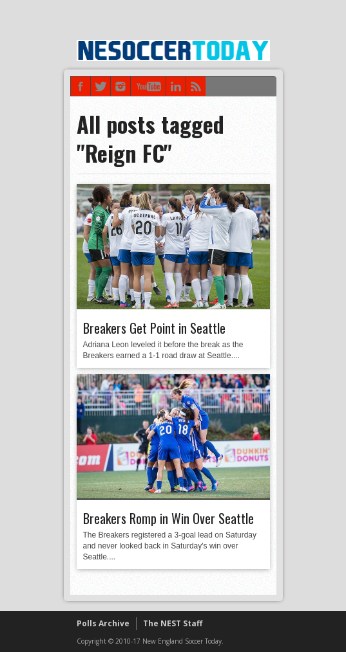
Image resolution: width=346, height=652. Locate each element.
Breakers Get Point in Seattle (154, 328)
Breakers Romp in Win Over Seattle (168, 518)
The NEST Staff (172, 623)
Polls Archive (103, 623)
